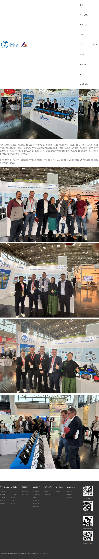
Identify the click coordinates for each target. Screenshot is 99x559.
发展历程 (3, 494)
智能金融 (36, 506)
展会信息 (47, 494)
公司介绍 (3, 491)
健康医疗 (36, 500)
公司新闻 (47, 491)
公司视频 (25, 494)
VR (81, 74)
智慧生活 (36, 497)
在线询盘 (69, 497)
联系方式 (69, 491)
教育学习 (36, 503)
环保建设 (3, 503)
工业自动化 (36, 494)
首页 (81, 5)
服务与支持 (84, 84)
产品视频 (25, 491)
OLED (13, 500)
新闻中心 (83, 54)
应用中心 (83, 44)
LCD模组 (14, 494)
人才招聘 (83, 64)
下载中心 (69, 494)
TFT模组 (13, 497)
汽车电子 (36, 491)
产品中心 (83, 25)
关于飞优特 (84, 15)
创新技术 (14, 503)
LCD (12, 491)
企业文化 (3, 497)
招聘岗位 (58, 491)
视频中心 (83, 34)
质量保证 (3, 500)
